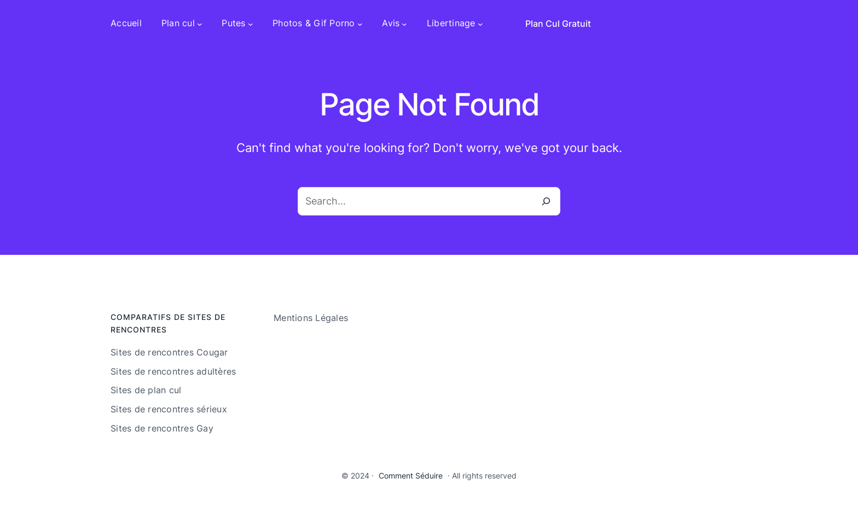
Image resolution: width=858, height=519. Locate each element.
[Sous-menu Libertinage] (480, 23)
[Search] (546, 201)
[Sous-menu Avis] (404, 23)
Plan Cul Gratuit (558, 23)
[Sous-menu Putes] (250, 23)
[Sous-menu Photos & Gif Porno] (360, 23)
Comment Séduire (411, 475)
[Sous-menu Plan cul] (199, 23)
